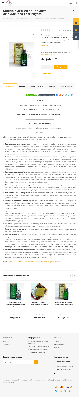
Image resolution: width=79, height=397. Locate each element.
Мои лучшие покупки (48, 54)
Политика (6, 344)
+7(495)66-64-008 (63, 361)
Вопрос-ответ (59, 344)
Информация (34, 338)
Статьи (56, 341)
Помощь (57, 338)
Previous (71, 275)
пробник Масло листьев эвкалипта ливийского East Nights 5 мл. (33, 261)
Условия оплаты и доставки (38, 346)
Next (74, 275)
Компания (7, 338)
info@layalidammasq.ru (65, 366)
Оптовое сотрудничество (37, 352)
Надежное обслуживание (38, 349)
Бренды (57, 347)
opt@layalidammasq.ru (65, 369)
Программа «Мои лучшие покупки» (38, 342)
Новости (6, 341)
